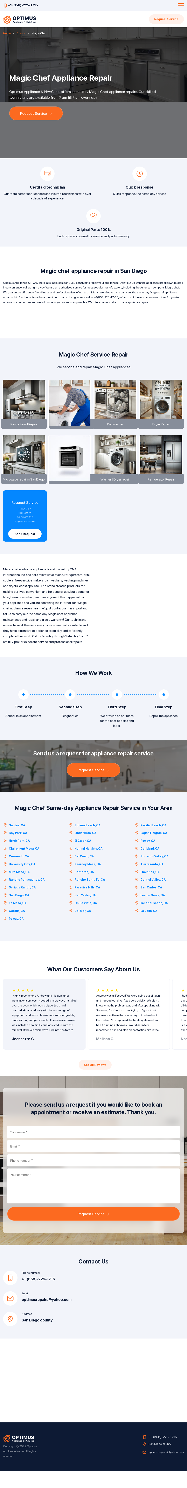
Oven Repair (70, 492)
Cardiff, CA (14, 928)
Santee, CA (14, 842)
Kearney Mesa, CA (85, 881)
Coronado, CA (16, 873)
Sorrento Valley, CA (151, 873)
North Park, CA (16, 858)
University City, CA (19, 881)
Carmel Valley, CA (150, 897)
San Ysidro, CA (82, 912)
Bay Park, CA (15, 850)
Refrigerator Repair (162, 492)
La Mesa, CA (15, 920)
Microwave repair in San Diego (25, 492)
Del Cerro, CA (81, 873)
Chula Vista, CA (83, 920)
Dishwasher (116, 430)
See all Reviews (95, 1082)
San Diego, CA (16, 912)
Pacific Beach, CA (150, 842)
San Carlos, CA (148, 904)
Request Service (166, 19)
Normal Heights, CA (86, 865)
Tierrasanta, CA (149, 881)
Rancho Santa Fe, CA (87, 897)
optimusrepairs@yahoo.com (46, 1316)
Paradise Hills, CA (84, 904)
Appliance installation (70, 430)
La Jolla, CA (146, 928)
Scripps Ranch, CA (19, 904)
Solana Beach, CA (85, 842)
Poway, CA (145, 858)
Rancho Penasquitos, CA (24, 897)
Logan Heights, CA (151, 850)
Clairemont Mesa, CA (21, 865)
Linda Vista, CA (82, 850)
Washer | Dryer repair (116, 492)
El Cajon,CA (80, 858)
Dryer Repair (162, 430)
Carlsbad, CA (147, 865)
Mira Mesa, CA (16, 889)
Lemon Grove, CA (150, 912)
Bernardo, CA (81, 889)
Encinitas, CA (147, 889)
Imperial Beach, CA (151, 920)
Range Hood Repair (25, 430)
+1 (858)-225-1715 (23, 5)
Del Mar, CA (80, 928)
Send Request (25, 547)
